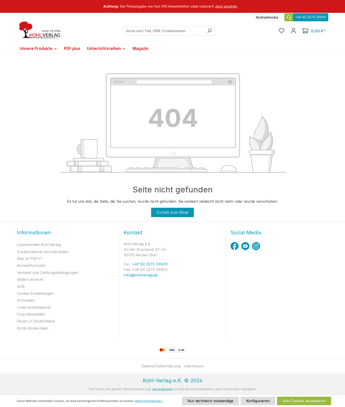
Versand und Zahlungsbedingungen (48, 272)
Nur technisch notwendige (210, 401)
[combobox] (163, 31)
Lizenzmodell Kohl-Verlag (39, 244)
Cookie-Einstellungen (35, 293)
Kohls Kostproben (32, 328)
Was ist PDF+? (29, 258)
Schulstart (26, 300)
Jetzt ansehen (226, 6)
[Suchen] (209, 31)
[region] (172, 6)
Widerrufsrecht (30, 279)
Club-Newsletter (31, 314)
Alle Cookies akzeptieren (304, 401)
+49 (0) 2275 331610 (149, 264)
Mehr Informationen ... (149, 401)
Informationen (34, 232)
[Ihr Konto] (293, 31)
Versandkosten (162, 389)
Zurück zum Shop (172, 212)
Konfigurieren (258, 401)
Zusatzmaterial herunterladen (42, 251)
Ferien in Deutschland (36, 321)
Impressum (194, 366)
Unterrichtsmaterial (33, 307)
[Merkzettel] (282, 31)
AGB (21, 286)
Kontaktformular (31, 265)
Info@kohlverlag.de (141, 275)
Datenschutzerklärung (160, 366)
